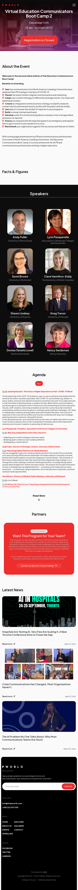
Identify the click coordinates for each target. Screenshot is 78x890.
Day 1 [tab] (39, 383)
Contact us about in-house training (39, 565)
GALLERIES (19, 826)
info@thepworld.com (12, 803)
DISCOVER (19, 822)
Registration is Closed (39, 40)
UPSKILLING (7, 833)
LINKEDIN (6, 856)
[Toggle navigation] (74, 5)
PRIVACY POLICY (29, 880)
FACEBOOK (7, 848)
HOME (5, 822)
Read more (9, 644)
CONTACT (18, 830)
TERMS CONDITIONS (47, 880)
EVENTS (5, 830)
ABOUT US (7, 826)
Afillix (45, 872)
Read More (39, 497)
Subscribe (68, 786)
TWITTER (6, 852)
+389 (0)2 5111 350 (10, 807)
